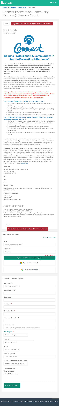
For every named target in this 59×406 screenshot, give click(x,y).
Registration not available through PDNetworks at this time (32, 24)
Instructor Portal (18, 401)
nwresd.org (24, 163)
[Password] (29, 252)
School (6, 346)
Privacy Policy (42, 401)
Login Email (7, 283)
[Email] (29, 244)
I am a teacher (9, 371)
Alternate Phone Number (12, 318)
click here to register (36, 101)
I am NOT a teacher (11, 374)
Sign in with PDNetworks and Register (29, 258)
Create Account (12, 385)
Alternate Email (9, 325)
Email (5, 241)
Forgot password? (50, 255)
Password (7, 249)
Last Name (7, 304)
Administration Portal (30, 401)
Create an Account (49, 237)
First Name (7, 297)
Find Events (22, 7)
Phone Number (9, 311)
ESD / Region (8, 332)
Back (6, 24)
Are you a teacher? (10, 368)
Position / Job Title (10, 354)
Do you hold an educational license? (16, 361)
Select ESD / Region (9, 7)
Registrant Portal (6, 401)
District (6, 339)
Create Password (9, 290)
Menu (53, 2)
